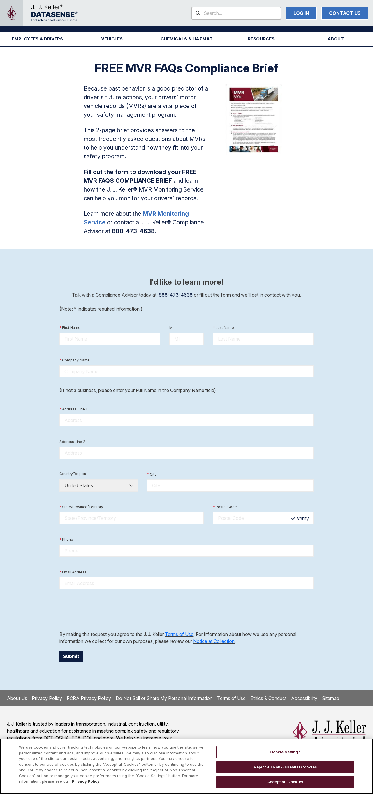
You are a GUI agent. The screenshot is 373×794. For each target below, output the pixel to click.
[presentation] (103, 610)
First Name (69, 327)
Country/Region (72, 474)
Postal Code (225, 507)
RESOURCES (261, 39)
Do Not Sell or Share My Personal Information (164, 698)
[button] (37, 39)
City (151, 474)
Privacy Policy (47, 698)
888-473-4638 (176, 295)
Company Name (74, 360)
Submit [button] (71, 656)
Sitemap (330, 698)
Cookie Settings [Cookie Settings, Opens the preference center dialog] (285, 751)
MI (171, 327)
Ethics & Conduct (268, 698)
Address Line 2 (72, 441)
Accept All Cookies (285, 781)
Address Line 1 (73, 409)
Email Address (73, 572)
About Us (17, 698)
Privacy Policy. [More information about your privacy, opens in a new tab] (86, 781)
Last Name (223, 327)
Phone (66, 539)
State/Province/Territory (81, 507)
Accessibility (304, 698)
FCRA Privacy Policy (89, 698)
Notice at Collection (214, 641)
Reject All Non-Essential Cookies (285, 767)
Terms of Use (179, 634)
